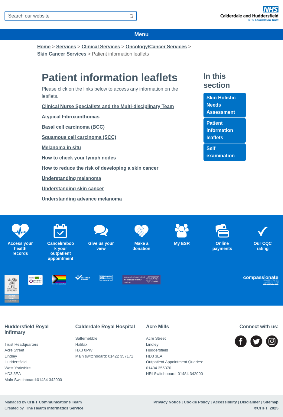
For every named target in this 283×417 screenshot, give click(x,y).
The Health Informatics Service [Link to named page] (54, 408)
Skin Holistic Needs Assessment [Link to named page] (221, 105)
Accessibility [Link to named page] (225, 402)
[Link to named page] (247, 14)
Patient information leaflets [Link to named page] (220, 130)
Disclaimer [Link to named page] (250, 402)
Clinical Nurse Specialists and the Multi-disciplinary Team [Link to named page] (108, 106)
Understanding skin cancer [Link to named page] (73, 188)
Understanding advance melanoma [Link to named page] (82, 198)
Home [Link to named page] (43, 46)
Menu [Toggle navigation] (142, 34)
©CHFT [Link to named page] (262, 408)
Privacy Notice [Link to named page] (167, 402)
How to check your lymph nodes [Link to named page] (79, 157)
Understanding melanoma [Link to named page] (71, 178)
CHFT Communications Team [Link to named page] (54, 402)
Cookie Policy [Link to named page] (197, 402)
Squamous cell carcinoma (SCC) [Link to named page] (79, 137)
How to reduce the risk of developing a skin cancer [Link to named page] (100, 168)
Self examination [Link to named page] (221, 152)
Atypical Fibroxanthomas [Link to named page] (70, 116)
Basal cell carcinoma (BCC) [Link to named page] (73, 127)
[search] (71, 16)
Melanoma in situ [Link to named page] (61, 147)
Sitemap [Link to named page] (270, 402)
